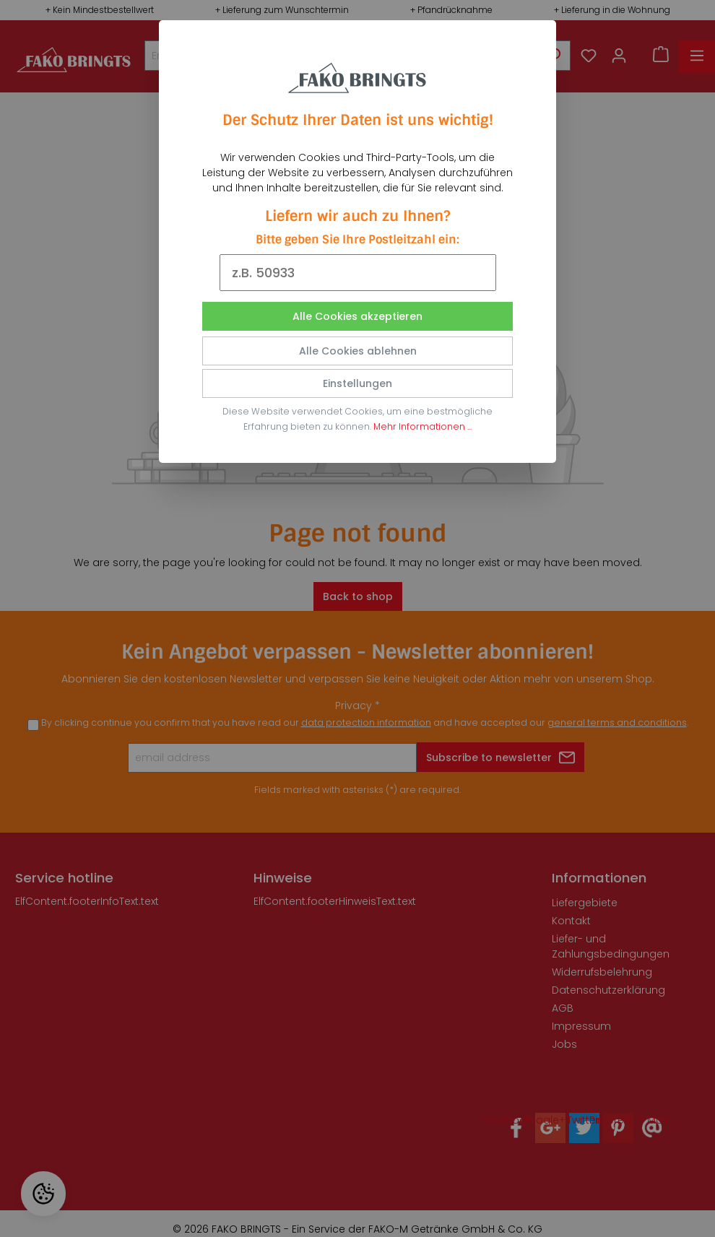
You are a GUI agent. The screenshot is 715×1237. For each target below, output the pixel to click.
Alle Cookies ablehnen (358, 351)
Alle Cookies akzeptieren (357, 316)
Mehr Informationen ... (422, 426)
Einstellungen (357, 383)
